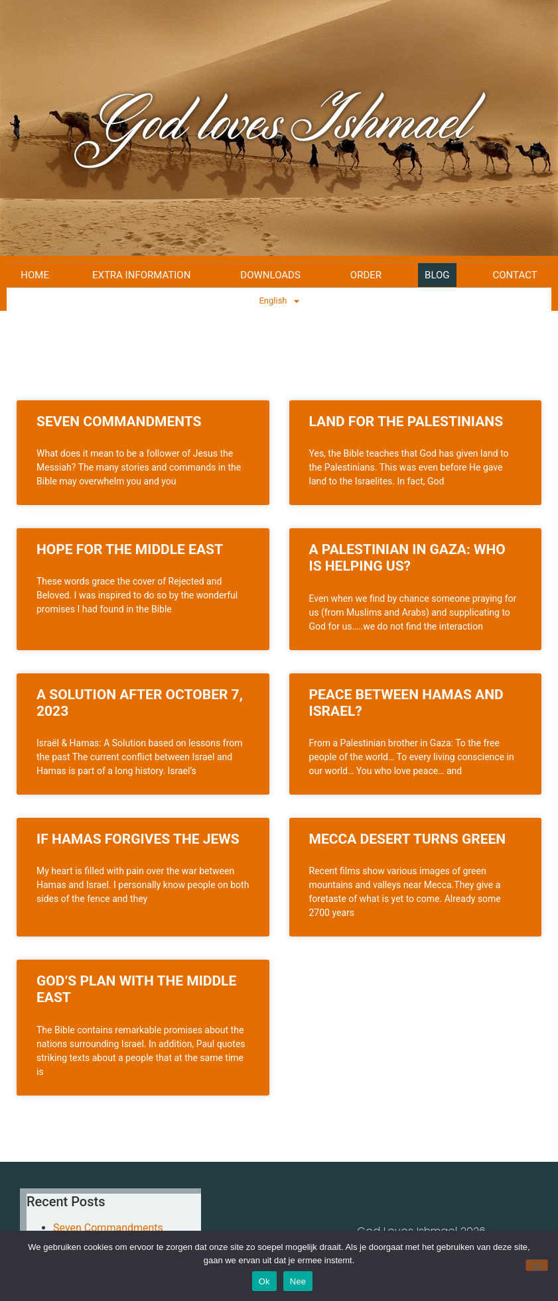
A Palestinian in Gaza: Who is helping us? (407, 557)
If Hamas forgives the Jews (138, 839)
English (279, 301)
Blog (437, 275)
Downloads (273, 275)
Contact (515, 275)
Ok (264, 1281)
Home (35, 275)
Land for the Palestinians (406, 421)
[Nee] (536, 1265)
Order (366, 275)
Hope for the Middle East (129, 549)
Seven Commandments (119, 421)
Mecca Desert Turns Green (407, 839)
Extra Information (144, 275)
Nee (298, 1281)
